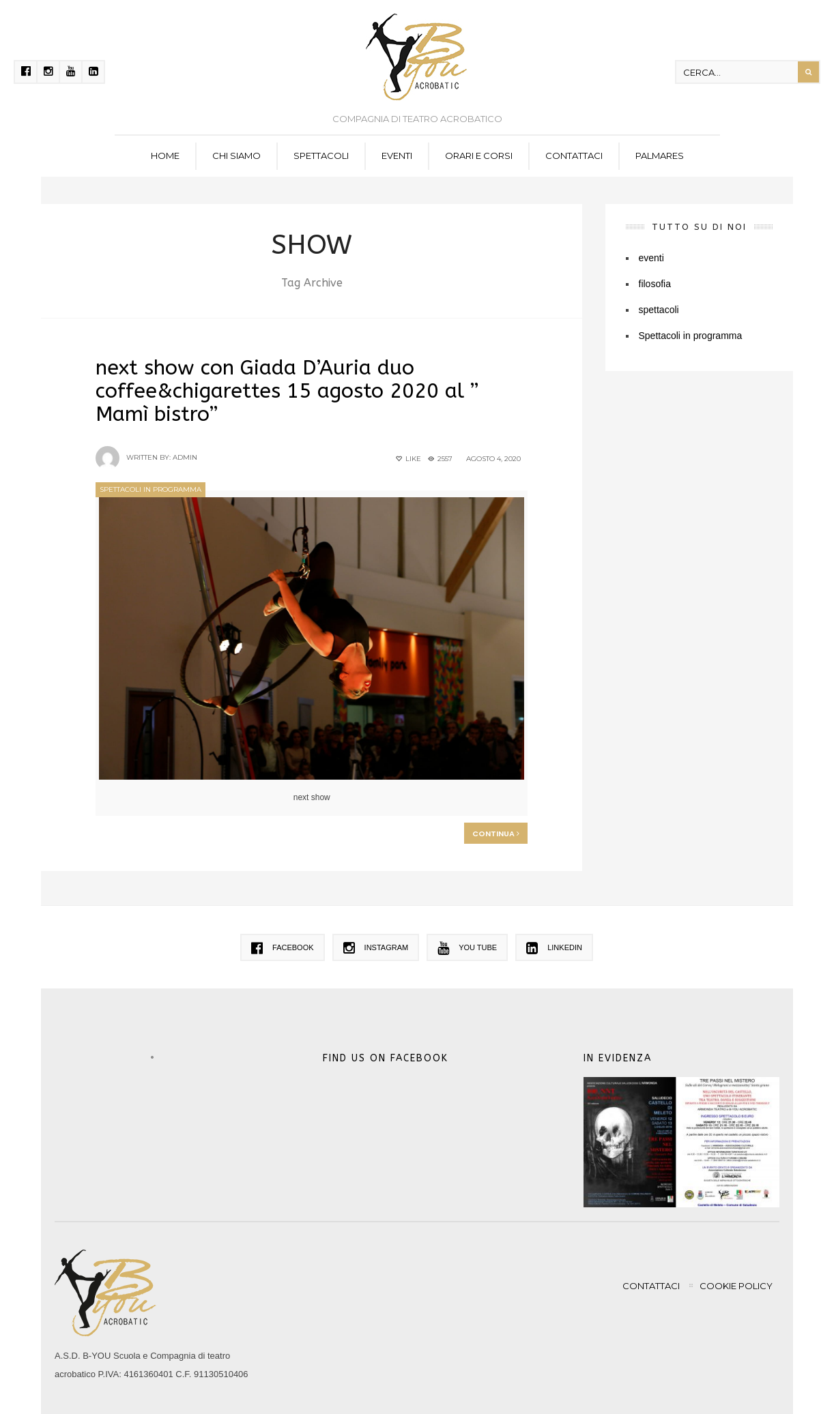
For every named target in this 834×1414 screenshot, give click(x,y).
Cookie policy (736, 1285)
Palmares (659, 155)
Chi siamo (236, 155)
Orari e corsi (479, 155)
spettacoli (321, 155)
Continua (495, 833)
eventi (397, 155)
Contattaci (574, 155)
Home (165, 155)
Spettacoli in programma (150, 489)
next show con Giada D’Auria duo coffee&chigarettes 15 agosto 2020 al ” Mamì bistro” (287, 390)
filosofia (655, 283)
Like (407, 458)
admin (185, 457)
